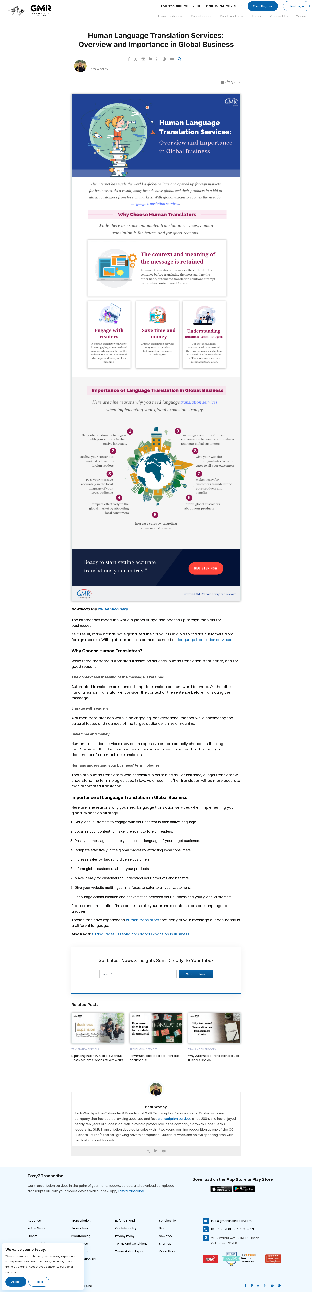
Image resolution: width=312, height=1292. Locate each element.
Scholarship (167, 1220)
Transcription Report (130, 1252)
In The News (36, 1228)
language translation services (204, 639)
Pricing (257, 16)
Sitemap (165, 1244)
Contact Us (279, 16)
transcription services (175, 1118)
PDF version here (112, 609)
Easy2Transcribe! (131, 1191)
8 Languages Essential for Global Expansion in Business (140, 934)
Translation (201, 16)
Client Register (261, 6)
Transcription (170, 16)
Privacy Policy (125, 1236)
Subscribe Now (195, 974)
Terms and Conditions (131, 1244)
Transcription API (83, 1259)
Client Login (295, 6)
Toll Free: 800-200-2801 (178, 6)
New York (165, 1236)
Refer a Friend (125, 1220)
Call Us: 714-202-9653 (222, 6)
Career (301, 16)
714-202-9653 (244, 1229)
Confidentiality (126, 1228)
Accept (16, 1281)
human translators (142, 919)
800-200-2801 (221, 1229)
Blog (162, 1228)
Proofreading (231, 16)
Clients (33, 1236)
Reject (39, 1281)
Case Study (167, 1252)
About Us (34, 1220)
